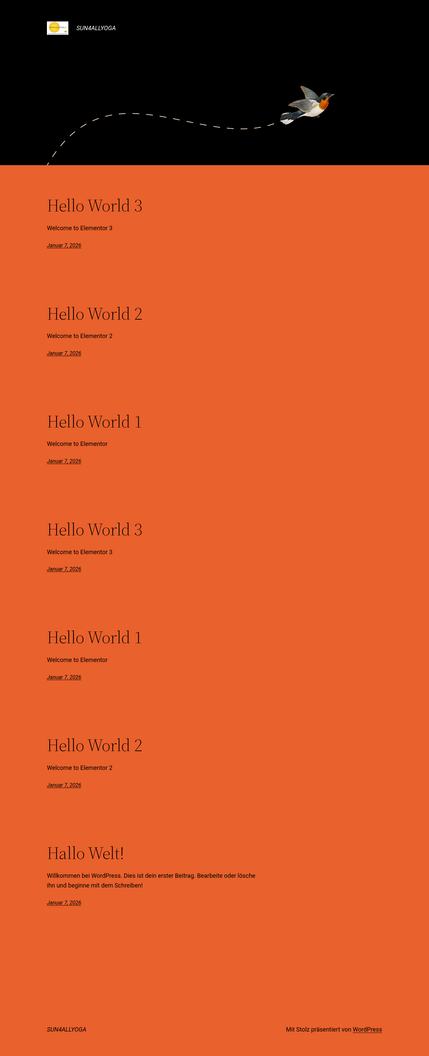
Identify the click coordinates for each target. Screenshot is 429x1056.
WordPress (367, 1029)
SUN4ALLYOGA (96, 27)
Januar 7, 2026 (64, 245)
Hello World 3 (94, 205)
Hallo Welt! (85, 853)
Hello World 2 (94, 314)
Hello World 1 (94, 421)
